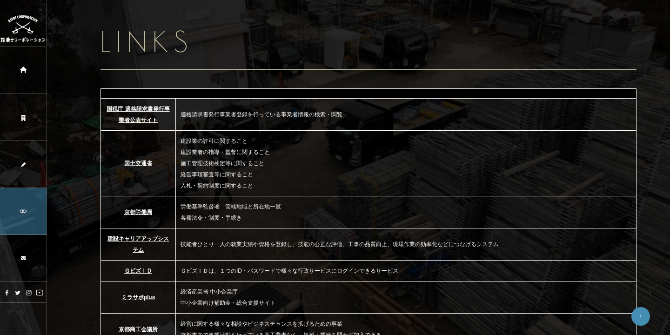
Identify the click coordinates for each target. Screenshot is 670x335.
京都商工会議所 (138, 329)
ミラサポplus (138, 297)
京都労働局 (138, 212)
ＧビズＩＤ (138, 271)
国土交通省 (138, 163)
